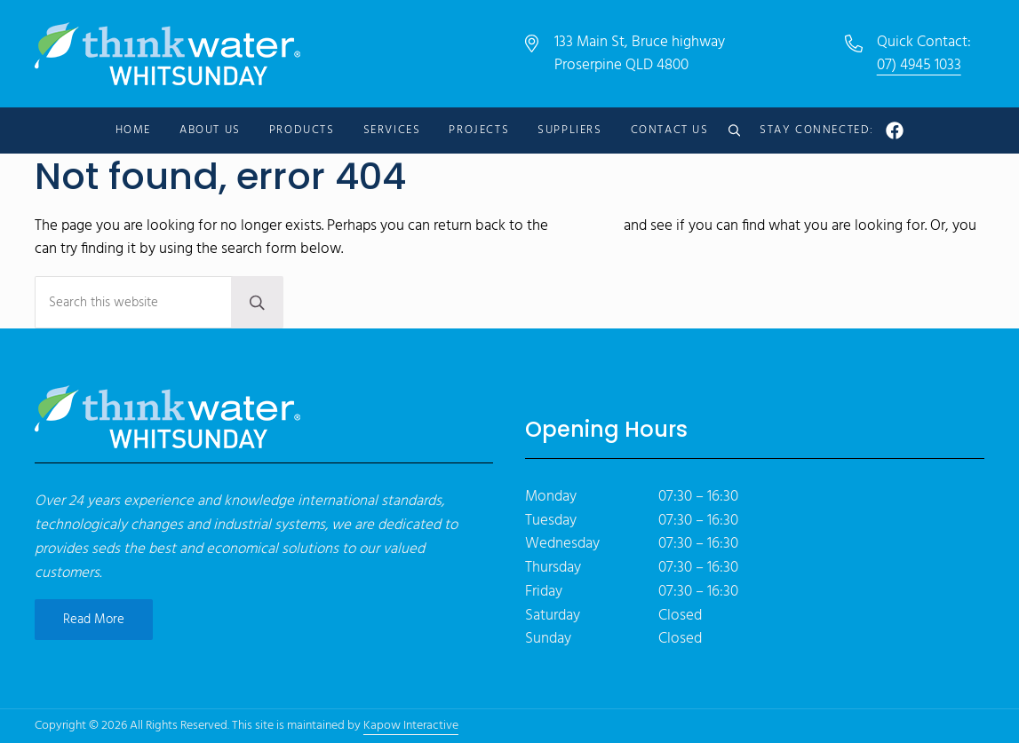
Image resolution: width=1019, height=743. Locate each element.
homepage (586, 226)
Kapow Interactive (410, 725)
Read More (93, 619)
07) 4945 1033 (919, 65)
